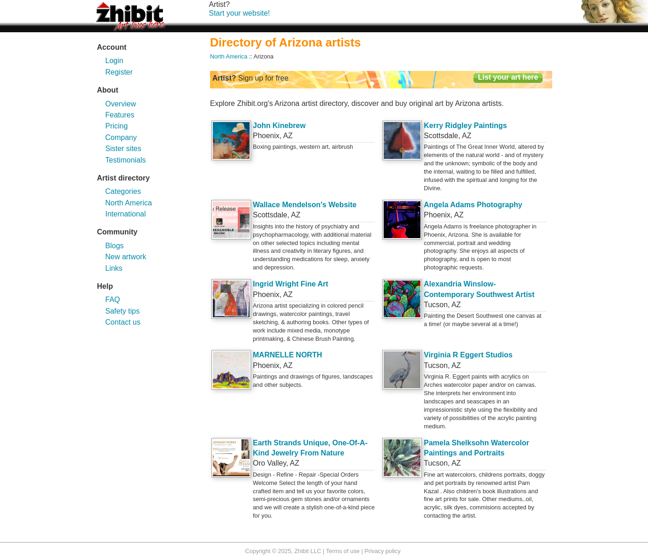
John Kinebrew (279, 125)
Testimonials (125, 160)
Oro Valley (269, 463)
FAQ (112, 299)
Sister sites (123, 148)
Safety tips (122, 311)
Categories (123, 191)
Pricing (116, 126)
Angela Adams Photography (473, 205)
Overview (120, 104)
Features (119, 115)
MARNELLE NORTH (287, 355)
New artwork (125, 257)
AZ (287, 136)
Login (114, 60)
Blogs (114, 246)
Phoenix (266, 136)
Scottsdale (441, 136)
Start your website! (239, 13)
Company (121, 137)
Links (114, 268)
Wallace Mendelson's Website (304, 205)
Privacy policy (382, 551)
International (125, 214)
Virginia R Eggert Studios (468, 355)
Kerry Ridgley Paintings (465, 125)
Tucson (436, 305)
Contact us (122, 322)
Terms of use (343, 551)
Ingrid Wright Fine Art (290, 284)
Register (119, 72)
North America (128, 203)
